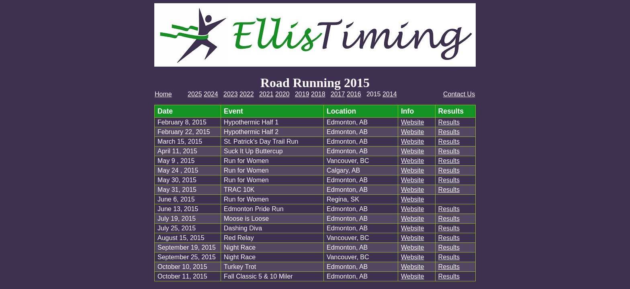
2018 (318, 94)
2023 (230, 94)
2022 (246, 94)
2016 (354, 94)
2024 (211, 94)
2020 (282, 94)
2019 (302, 94)
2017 (338, 94)
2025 (195, 94)
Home (163, 94)
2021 (266, 94)
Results (449, 122)
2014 (389, 94)
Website (412, 122)
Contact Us (459, 94)
